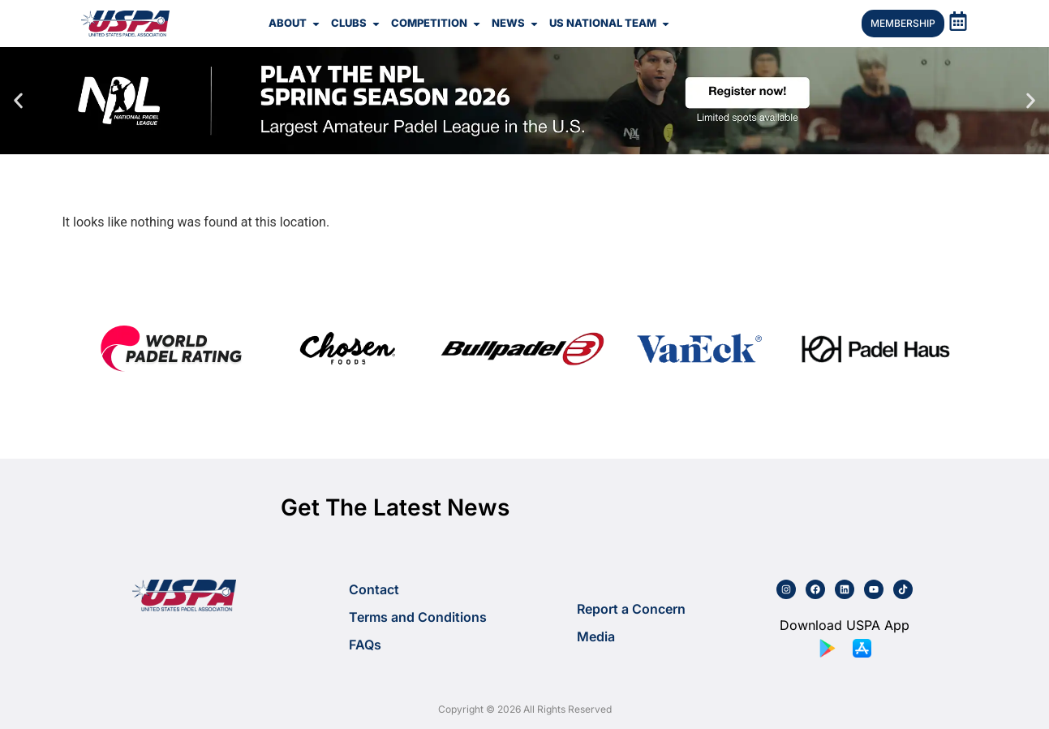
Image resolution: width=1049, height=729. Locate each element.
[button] (18, 101)
